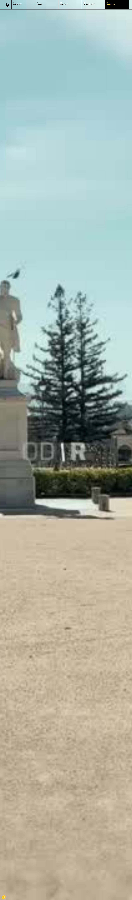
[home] (7, 4)
